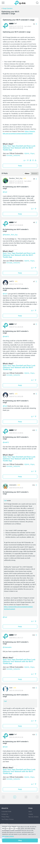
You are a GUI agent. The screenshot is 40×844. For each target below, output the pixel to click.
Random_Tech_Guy (15, 178)
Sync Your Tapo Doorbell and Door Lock (19, 146)
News (30, 811)
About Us (4, 808)
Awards (30, 814)
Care (10, 688)
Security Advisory (33, 817)
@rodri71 (6, 336)
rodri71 (11, 281)
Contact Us (4, 814)
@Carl (5, 192)
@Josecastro (7, 647)
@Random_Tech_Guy (10, 235)
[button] (35, 160)
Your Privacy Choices (7, 819)
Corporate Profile (6, 811)
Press (30, 808)
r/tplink (26, 153)
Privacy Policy (5, 817)
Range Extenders (7, 8)
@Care (5, 747)
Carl (15, 23)
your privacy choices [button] (8, 836)
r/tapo (32, 153)
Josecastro (12, 485)
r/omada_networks (13, 155)
